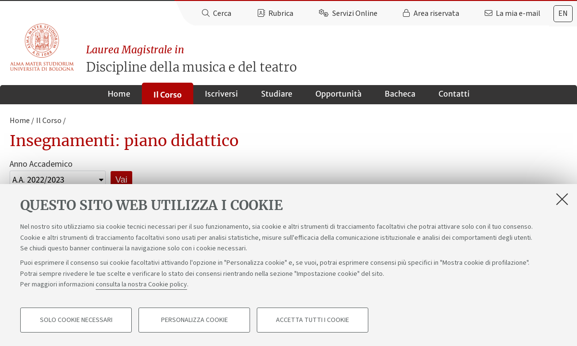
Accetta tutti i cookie (312, 320)
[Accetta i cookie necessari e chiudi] (562, 199)
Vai (121, 180)
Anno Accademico (41, 164)
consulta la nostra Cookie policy (141, 284)
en (563, 13)
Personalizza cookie (194, 320)
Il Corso (167, 94)
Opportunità (338, 94)
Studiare (276, 94)
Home (119, 94)
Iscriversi (221, 94)
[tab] (563, 13)
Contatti (454, 94)
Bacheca (400, 94)
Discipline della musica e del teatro (331, 59)
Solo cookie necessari (76, 320)
